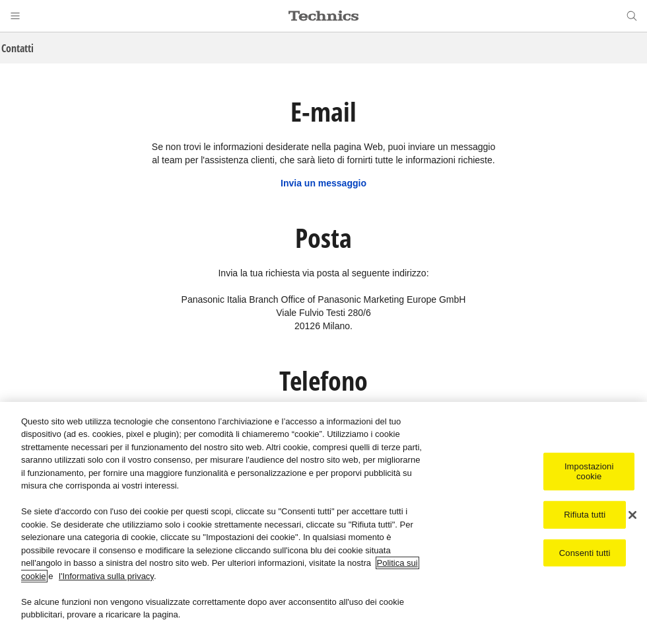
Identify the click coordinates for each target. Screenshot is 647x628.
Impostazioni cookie (589, 471)
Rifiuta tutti (584, 515)
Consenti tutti (585, 553)
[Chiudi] (632, 515)
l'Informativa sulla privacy (106, 577)
